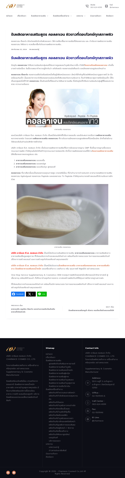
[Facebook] (8, 472)
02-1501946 (97, 412)
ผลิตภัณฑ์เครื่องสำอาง (58, 431)
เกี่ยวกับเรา (21, 16)
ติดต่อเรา (109, 16)
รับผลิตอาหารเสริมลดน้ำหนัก (61, 370)
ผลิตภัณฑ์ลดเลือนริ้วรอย (59, 408)
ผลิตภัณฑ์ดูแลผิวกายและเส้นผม (62, 424)
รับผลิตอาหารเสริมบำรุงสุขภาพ (62, 383)
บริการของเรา (55, 440)
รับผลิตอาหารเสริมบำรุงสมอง (61, 379)
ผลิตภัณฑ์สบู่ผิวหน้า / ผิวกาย (61, 428)
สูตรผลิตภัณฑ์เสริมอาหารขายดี (62, 363)
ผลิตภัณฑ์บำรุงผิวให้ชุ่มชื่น (59, 411)
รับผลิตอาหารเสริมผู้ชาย (59, 376)
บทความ (81, 15)
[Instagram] (14, 472)
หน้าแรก (9, 16)
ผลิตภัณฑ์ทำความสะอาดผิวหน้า (62, 392)
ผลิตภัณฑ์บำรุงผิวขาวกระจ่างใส (62, 405)
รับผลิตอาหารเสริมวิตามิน (59, 386)
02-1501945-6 (98, 395)
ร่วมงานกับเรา (95, 16)
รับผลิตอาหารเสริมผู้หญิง (59, 373)
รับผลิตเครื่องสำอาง (63, 15)
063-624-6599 (96, 7)
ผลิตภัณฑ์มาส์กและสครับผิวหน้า (62, 421)
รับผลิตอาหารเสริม (40, 15)
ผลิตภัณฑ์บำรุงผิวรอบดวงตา (61, 418)
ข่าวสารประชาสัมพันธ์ (57, 450)
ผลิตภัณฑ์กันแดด (56, 402)
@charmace (114, 7)
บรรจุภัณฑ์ (53, 437)
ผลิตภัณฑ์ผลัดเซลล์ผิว (58, 415)
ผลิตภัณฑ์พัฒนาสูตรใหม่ (59, 434)
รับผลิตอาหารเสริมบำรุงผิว (60, 367)
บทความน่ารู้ (35, 49)
